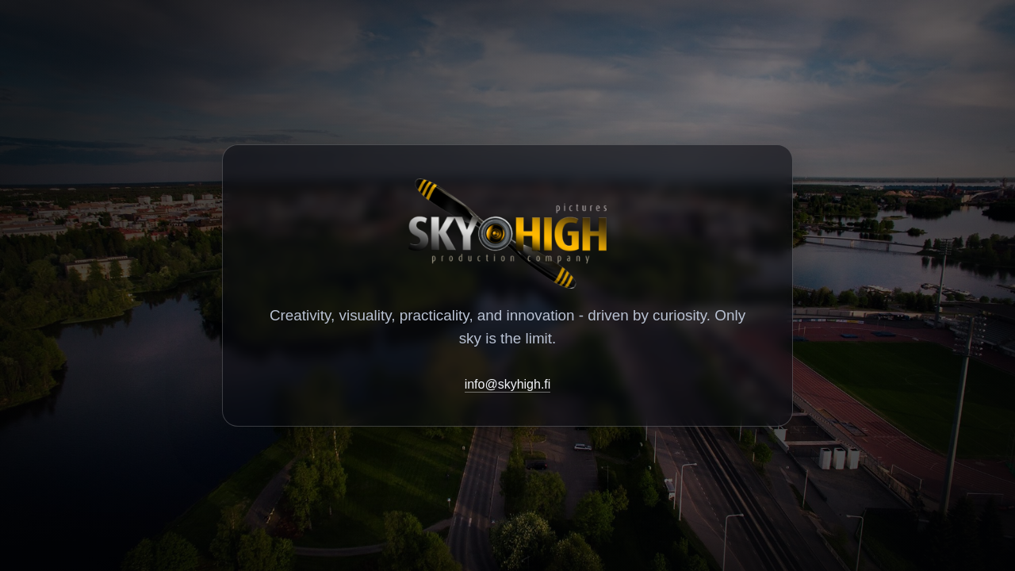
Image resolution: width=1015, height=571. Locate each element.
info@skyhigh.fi (508, 384)
